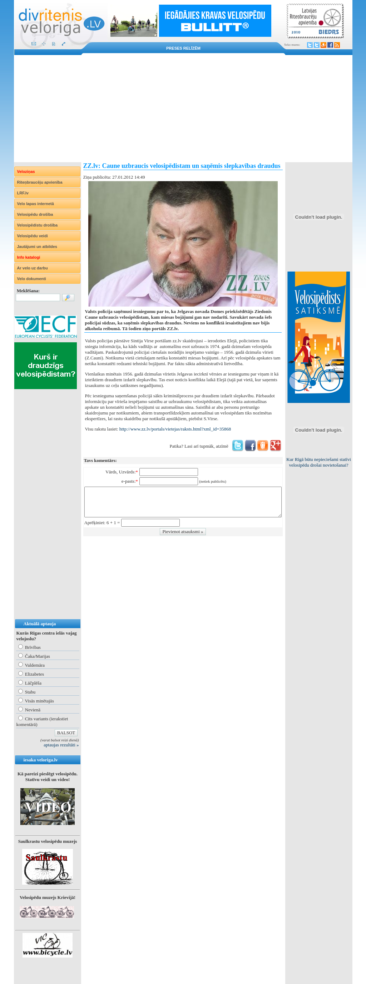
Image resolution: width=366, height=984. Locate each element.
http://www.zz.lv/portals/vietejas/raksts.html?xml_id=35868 (175, 429)
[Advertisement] (183, 109)
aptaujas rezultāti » (61, 744)
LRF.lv (23, 193)
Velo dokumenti (31, 279)
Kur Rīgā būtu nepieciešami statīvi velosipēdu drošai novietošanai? (318, 462)
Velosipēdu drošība (35, 214)
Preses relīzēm (183, 48)
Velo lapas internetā (35, 204)
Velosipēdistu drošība (37, 225)
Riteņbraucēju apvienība (40, 182)
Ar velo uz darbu (32, 268)
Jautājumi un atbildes (37, 246)
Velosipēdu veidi (32, 236)
